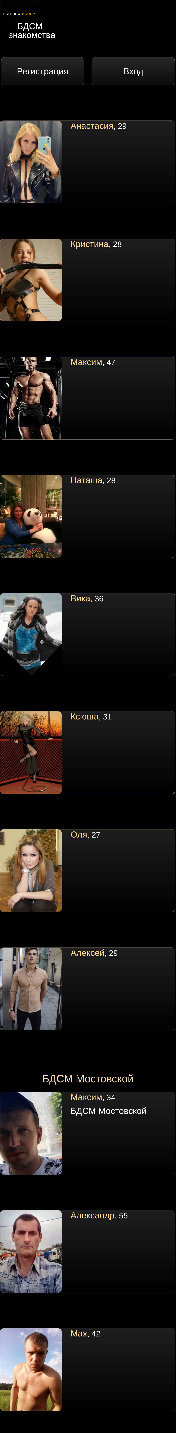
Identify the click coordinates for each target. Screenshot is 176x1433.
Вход (133, 71)
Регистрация (42, 71)
